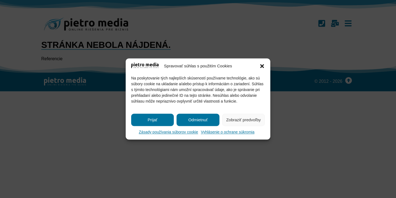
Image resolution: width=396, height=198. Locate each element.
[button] (262, 66)
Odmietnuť (198, 119)
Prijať (153, 119)
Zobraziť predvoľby (243, 119)
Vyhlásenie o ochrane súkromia (227, 132)
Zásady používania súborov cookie (168, 132)
